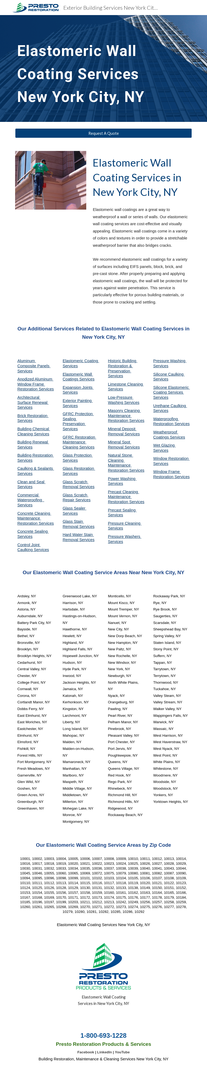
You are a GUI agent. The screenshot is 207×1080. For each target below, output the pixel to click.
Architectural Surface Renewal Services (33, 402)
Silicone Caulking (169, 374)
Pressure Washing (169, 361)
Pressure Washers (124, 536)
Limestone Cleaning (125, 384)
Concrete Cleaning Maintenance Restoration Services (35, 518)
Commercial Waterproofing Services (30, 500)
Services (115, 389)
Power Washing (122, 479)
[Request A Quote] (103, 133)
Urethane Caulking (170, 406)
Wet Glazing (164, 445)
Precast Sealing (122, 510)
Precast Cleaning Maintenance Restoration (123, 497)
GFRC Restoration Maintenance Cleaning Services (79, 442)
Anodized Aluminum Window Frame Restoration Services (35, 384)
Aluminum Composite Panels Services (33, 366)
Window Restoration (171, 458)
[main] (88, 68)
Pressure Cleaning (125, 523)
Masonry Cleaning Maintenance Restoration (124, 415)
